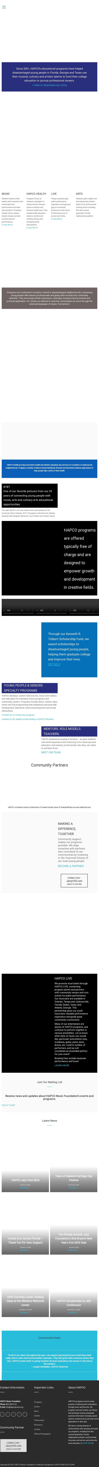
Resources (38, 1425)
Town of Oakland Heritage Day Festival (73, 1178)
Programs (38, 1402)
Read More (24, 1188)
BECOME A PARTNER (71, 866)
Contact (37, 1429)
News (36, 1411)
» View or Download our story (49, 85)
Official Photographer (42, 1434)
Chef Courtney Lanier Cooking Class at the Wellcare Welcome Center (25, 1301)
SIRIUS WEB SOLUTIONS (64, 1465)
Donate (37, 1416)
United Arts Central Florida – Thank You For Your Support (25, 1240)
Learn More (7, 225)
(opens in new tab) (74, 880)
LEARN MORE (87, 1443)
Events (37, 1407)
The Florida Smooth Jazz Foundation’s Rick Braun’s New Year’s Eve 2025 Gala (73, 1238)
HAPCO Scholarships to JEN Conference (74, 1303)
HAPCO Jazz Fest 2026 (25, 1180)
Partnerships (39, 1420)
